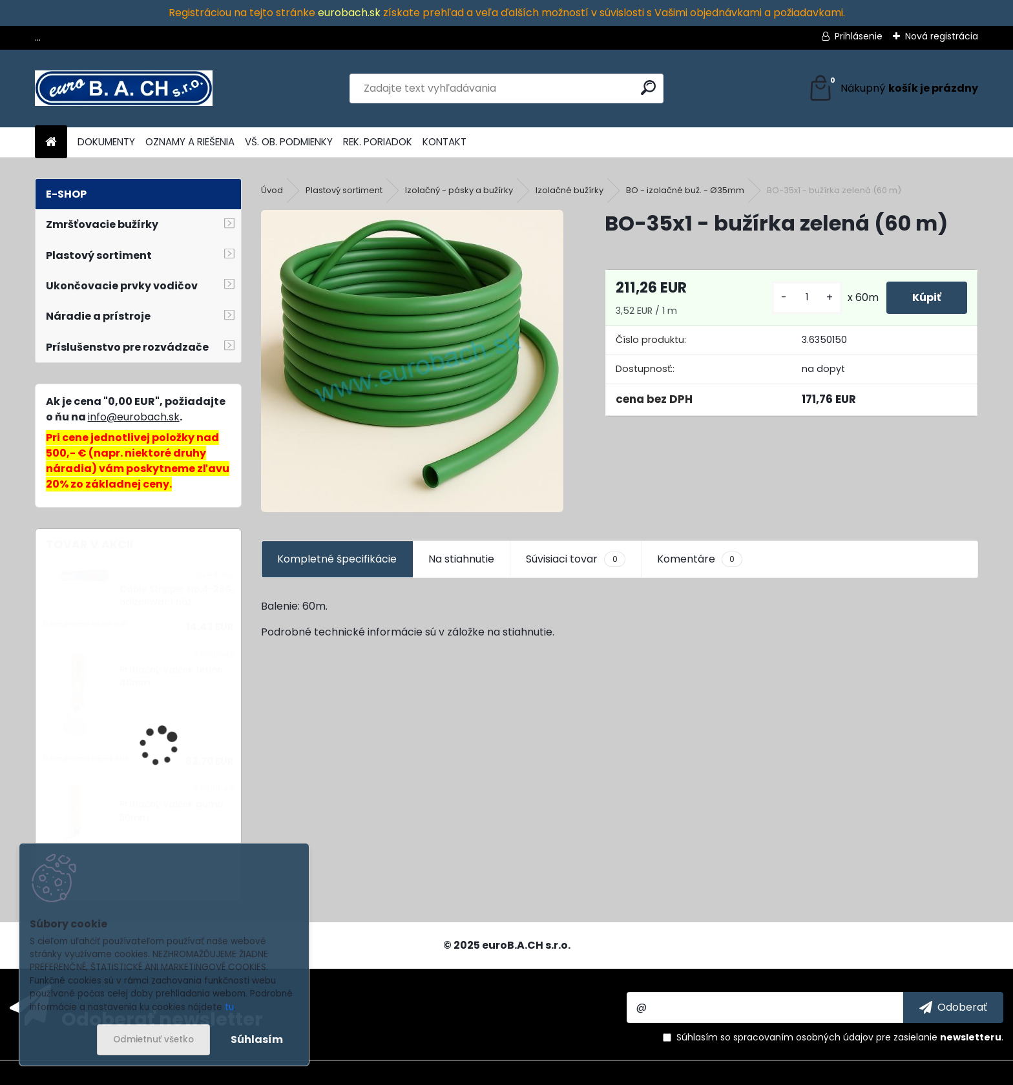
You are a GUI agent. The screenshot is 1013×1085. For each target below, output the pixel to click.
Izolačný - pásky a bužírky (459, 190)
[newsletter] (953, 1007)
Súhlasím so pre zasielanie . (839, 1037)
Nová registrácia (941, 36)
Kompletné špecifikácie (337, 559)
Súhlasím (257, 1039)
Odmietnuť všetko (153, 1039)
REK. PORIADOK (377, 142)
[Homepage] (51, 142)
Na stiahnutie (461, 559)
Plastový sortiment (344, 190)
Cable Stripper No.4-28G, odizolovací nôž (177, 595)
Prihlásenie (858, 36)
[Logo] (124, 88)
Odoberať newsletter (162, 1018)
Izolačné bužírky (569, 190)
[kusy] (807, 297)
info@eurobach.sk (134, 416)
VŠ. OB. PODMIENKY (289, 142)
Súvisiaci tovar (575, 559)
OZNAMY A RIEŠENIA (190, 142)
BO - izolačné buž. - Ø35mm (685, 190)
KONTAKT (444, 142)
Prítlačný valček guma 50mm (172, 810)
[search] (648, 87)
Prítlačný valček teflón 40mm (171, 676)
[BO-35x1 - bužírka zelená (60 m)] (412, 361)
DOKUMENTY (106, 142)
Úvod (272, 190)
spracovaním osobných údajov (803, 1037)
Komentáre (699, 559)
